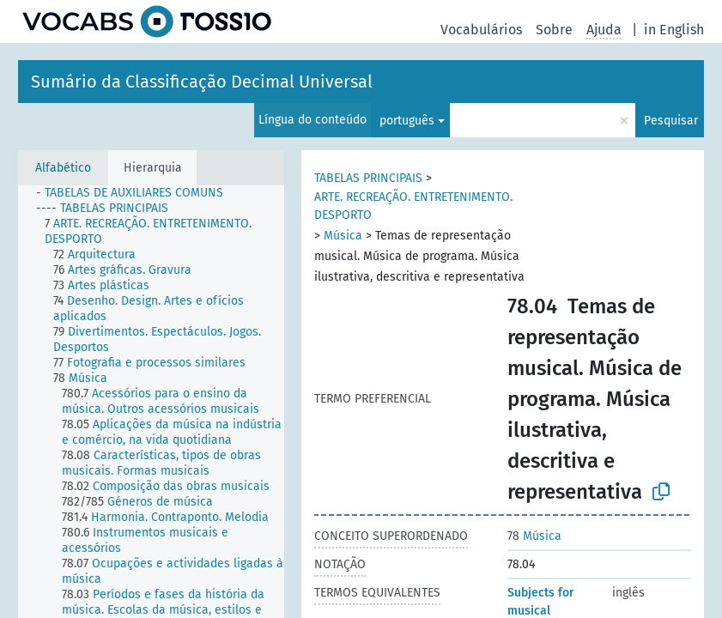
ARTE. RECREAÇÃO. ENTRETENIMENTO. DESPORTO (413, 206)
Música (343, 235)
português (406, 120)
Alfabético (63, 168)
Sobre (554, 29)
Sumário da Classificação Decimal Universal (202, 81)
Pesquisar (671, 120)
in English (674, 29)
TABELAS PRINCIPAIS (368, 178)
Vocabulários (481, 29)
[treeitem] (137, 193)
